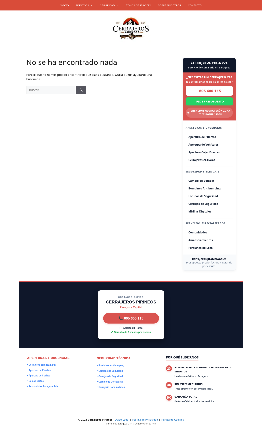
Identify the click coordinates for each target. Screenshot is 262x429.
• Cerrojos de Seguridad (110, 376)
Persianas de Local (201, 248)
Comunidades (198, 232)
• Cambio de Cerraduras (110, 381)
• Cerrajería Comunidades (111, 387)
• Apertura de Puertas (39, 370)
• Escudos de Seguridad (110, 370)
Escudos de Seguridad (203, 196)
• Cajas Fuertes (35, 381)
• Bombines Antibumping (110, 365)
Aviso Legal (122, 419)
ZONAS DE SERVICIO (138, 5)
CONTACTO (195, 5)
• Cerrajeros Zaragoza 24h (41, 364)
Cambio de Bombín (201, 181)
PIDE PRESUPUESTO (210, 101)
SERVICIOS (86, 5)
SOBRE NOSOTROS (169, 5)
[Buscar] (81, 90)
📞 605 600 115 (131, 318)
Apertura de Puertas (202, 137)
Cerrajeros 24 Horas (202, 160)
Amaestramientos (201, 240)
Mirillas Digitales (200, 211)
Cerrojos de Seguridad (204, 204)
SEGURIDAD (111, 5)
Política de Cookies (172, 419)
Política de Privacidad (145, 419)
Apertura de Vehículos (204, 144)
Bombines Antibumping (205, 188)
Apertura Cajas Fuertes (204, 152)
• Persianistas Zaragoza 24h (42, 386)
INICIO (64, 5)
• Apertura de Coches (38, 375)
